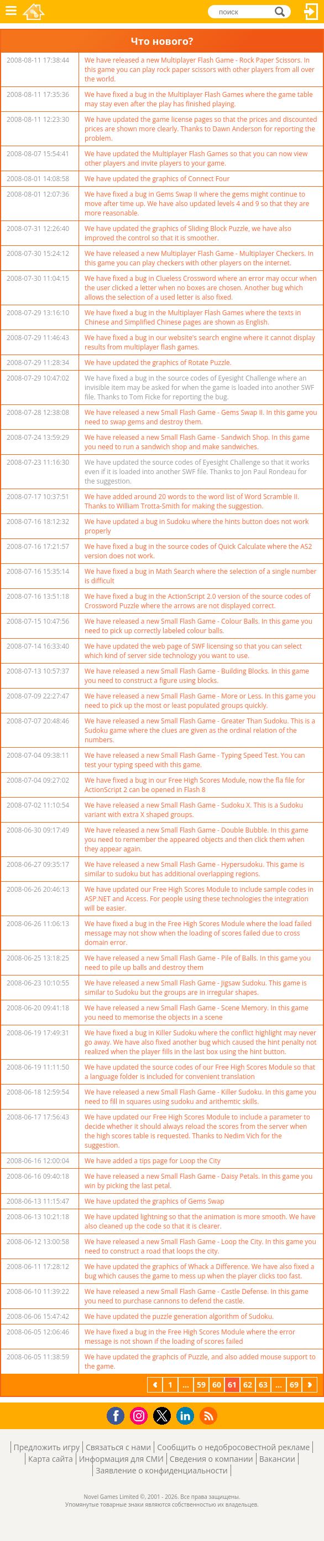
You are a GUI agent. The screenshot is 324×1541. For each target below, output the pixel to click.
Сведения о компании (211, 1458)
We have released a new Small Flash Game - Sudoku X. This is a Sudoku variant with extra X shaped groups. (194, 809)
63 (263, 1384)
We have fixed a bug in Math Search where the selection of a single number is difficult (200, 576)
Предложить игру (47, 1447)
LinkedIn (187, 1416)
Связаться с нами (118, 1447)
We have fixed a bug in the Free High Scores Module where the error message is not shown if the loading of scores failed (190, 1336)
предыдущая (156, 1384)
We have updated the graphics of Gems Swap (154, 1201)
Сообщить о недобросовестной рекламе (233, 1447)
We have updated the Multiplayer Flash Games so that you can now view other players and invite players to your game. (196, 158)
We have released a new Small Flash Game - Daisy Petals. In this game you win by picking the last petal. (198, 1181)
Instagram (140, 1415)
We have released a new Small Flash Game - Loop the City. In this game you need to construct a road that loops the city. (200, 1246)
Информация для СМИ (121, 1458)
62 (247, 1384)
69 (294, 1384)
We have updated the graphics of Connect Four (157, 178)
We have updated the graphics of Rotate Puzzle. (158, 362)
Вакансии (277, 1458)
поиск (283, 11)
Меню (11, 11)
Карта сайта (50, 1458)
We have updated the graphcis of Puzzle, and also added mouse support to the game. (200, 1361)
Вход (311, 11)
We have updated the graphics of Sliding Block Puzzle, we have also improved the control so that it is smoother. (188, 233)
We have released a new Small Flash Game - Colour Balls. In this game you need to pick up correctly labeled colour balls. (198, 626)
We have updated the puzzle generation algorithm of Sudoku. (179, 1316)
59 (201, 1384)
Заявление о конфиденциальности (161, 1470)
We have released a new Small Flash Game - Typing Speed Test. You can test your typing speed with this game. (195, 760)
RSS (210, 1415)
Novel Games (33, 11)
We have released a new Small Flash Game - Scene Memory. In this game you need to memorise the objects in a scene (197, 1012)
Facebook (118, 1414)
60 (216, 1384)
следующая (310, 1384)
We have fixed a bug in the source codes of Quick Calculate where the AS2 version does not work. (198, 551)
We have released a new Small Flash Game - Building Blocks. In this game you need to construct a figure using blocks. (197, 675)
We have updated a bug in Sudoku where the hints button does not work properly (197, 526)
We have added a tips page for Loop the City (153, 1160)
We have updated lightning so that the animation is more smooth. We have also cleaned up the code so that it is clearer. (200, 1221)
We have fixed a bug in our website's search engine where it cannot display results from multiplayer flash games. (200, 342)
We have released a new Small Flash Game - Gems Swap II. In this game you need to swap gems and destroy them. (201, 417)
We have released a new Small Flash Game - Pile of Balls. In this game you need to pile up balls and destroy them (198, 962)
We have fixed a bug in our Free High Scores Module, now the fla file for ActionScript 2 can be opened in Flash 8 (195, 784)
